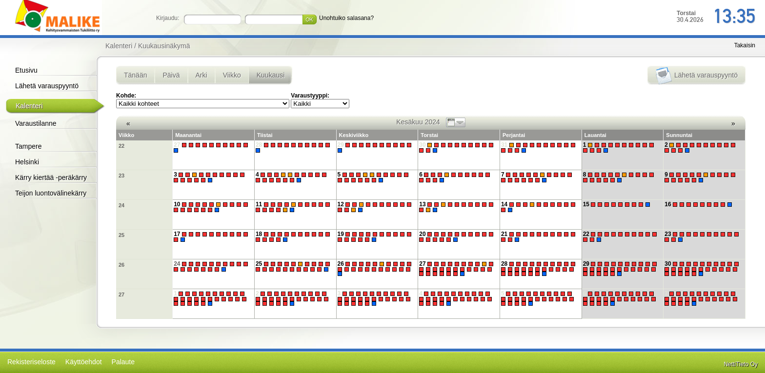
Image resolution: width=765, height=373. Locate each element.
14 (539, 207)
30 (457, 147)
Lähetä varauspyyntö (47, 86)
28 (294, 147)
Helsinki (27, 162)
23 (121, 175)
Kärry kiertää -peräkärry (51, 177)
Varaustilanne (36, 123)
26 (121, 265)
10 (212, 207)
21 (539, 237)
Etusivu (26, 70)
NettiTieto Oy (741, 364)
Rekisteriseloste (31, 362)
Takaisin (744, 45)
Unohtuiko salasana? (346, 18)
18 (294, 237)
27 (212, 147)
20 (457, 237)
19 (376, 237)
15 (618, 204)
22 (121, 146)
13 (457, 207)
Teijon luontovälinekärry (50, 193)
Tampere (28, 146)
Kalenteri (29, 106)
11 (294, 207)
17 (212, 237)
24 (121, 205)
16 (699, 204)
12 (376, 207)
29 (376, 147)
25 (121, 235)
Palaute (123, 362)
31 (539, 147)
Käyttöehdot (83, 362)
